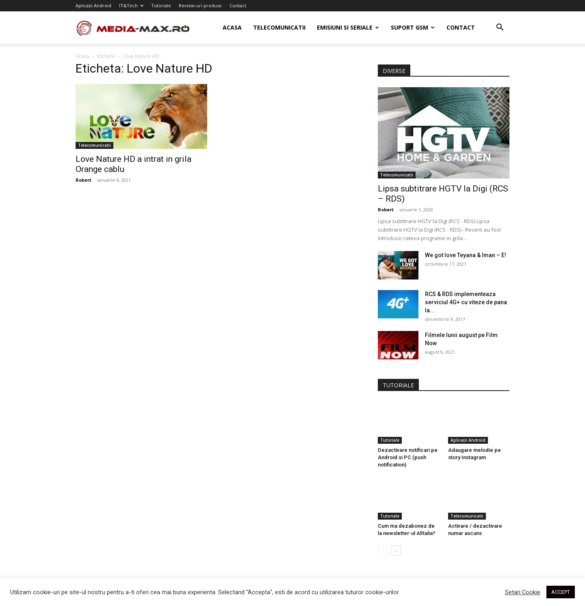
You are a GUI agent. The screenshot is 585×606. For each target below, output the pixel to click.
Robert (83, 180)
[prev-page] (383, 551)
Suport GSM (413, 27)
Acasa (232, 27)
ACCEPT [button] (560, 592)
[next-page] (396, 551)
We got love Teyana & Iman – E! (465, 255)
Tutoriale (161, 5)
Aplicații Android (93, 5)
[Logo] (138, 27)
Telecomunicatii (279, 27)
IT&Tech (131, 5)
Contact (238, 5)
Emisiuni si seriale (348, 27)
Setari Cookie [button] (522, 592)
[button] (499, 28)
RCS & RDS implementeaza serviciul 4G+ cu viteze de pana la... (466, 302)
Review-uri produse (200, 5)
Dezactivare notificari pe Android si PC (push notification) (408, 457)
